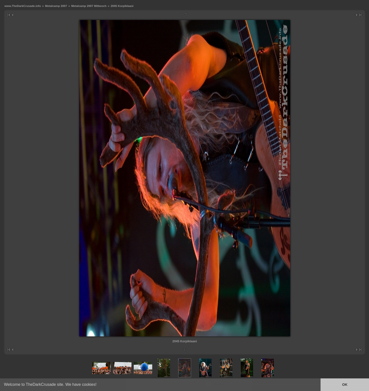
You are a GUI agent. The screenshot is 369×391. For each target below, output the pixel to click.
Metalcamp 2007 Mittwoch (89, 5)
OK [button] (344, 385)
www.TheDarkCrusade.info (22, 5)
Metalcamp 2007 (56, 5)
